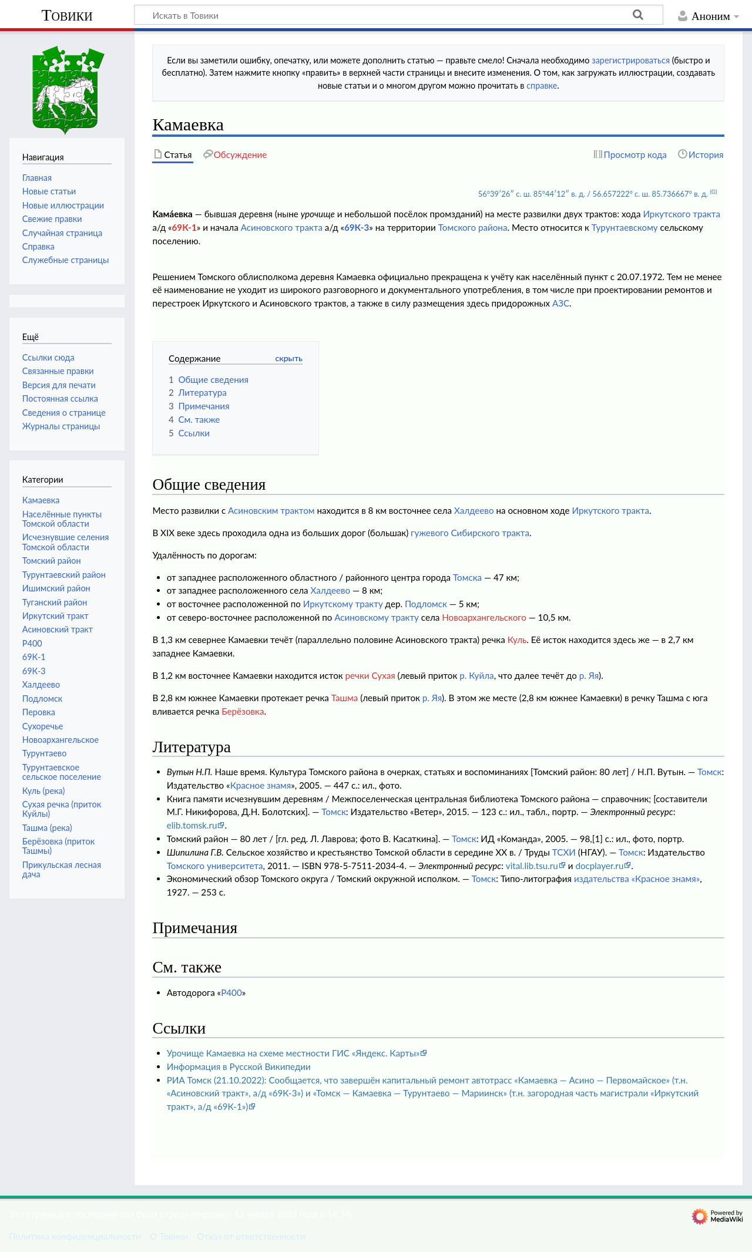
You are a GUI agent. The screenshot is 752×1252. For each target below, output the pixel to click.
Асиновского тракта (282, 227)
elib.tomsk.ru (192, 825)
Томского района (473, 227)
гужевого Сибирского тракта (470, 532)
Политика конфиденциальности (75, 1236)
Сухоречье (42, 726)
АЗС (560, 303)
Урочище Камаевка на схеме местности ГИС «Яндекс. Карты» (293, 1053)
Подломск (426, 603)
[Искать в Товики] (399, 14)
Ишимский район (56, 588)
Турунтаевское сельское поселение (61, 772)
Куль (517, 639)
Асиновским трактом (271, 510)
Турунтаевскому (625, 227)
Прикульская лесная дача (61, 869)
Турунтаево (44, 753)
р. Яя (589, 675)
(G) (713, 191)
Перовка (38, 712)
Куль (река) (43, 791)
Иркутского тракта (681, 213)
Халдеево (474, 510)
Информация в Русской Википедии (239, 1066)
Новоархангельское (60, 740)
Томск (709, 771)
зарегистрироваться (631, 60)
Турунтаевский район (64, 575)
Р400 (231, 992)
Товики (66, 15)
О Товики (169, 1236)
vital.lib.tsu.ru (532, 865)
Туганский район (54, 602)
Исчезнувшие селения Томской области (65, 541)
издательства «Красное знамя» (637, 878)
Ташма (344, 697)
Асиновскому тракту (376, 617)
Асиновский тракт (57, 629)
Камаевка (41, 500)
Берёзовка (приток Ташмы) (58, 846)
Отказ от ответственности (251, 1236)
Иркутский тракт (55, 616)
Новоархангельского (484, 617)
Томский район (51, 561)
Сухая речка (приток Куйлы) (61, 809)
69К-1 (184, 227)
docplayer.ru (599, 865)
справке (541, 85)
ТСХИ (564, 852)
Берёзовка (242, 711)
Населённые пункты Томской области (62, 519)
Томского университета (215, 865)
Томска (467, 577)
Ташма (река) (47, 828)
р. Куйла (476, 675)
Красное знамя (260, 785)
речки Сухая (370, 675)
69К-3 (356, 227)
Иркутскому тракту (343, 603)
